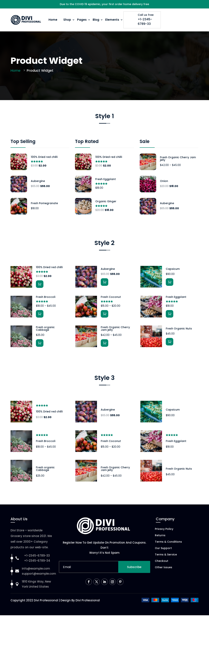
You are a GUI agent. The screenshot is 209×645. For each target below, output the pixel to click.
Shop (67, 20)
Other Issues (163, 567)
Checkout (161, 561)
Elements (112, 20)
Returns (160, 535)
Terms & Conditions (168, 542)
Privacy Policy (164, 529)
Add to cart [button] (39, 284)
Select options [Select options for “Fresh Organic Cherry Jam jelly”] (104, 343)
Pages (82, 20)
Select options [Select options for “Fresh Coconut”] (104, 314)
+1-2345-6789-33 (145, 21)
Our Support (163, 548)
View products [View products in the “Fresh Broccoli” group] (39, 314)
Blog (96, 20)
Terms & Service (166, 554)
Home (52, 20)
